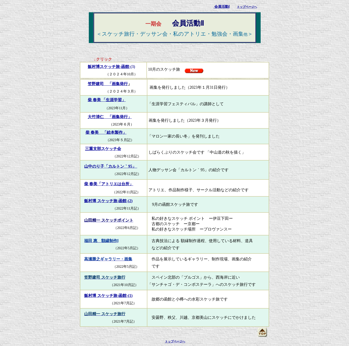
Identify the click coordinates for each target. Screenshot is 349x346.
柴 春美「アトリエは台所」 (108, 184)
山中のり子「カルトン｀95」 (110, 166)
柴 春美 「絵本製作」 (106, 132)
